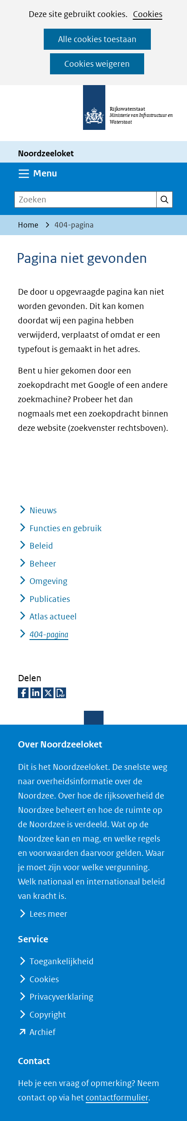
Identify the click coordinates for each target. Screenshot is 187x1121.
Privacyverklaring (61, 997)
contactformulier (117, 1097)
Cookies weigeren (97, 64)
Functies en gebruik (65, 528)
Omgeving (48, 581)
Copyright (47, 1014)
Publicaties (49, 599)
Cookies (147, 14)
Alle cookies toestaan (97, 39)
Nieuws (43, 510)
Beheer (42, 563)
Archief (42, 1032)
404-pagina (48, 634)
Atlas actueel (53, 616)
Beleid (41, 546)
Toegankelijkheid (61, 961)
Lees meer (48, 914)
